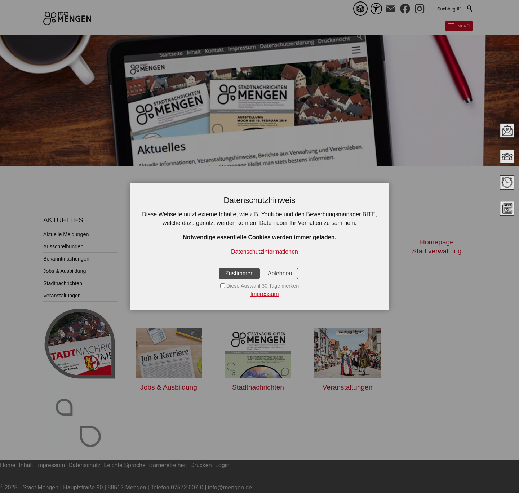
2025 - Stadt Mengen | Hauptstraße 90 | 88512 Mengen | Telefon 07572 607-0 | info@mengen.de (126, 487)
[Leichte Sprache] (362, 8)
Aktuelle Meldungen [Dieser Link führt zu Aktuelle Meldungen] (168, 297)
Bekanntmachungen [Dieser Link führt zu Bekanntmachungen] (347, 297)
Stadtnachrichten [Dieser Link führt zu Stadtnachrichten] (258, 387)
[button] (390, 8)
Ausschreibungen (63, 246)
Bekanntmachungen (66, 259)
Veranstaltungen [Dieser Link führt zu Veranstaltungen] (348, 387)
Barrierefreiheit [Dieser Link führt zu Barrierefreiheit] (168, 465)
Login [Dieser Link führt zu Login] (222, 465)
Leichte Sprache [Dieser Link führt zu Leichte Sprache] (125, 465)
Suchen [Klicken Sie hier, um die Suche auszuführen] (470, 8)
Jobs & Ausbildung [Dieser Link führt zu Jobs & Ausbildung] (168, 387)
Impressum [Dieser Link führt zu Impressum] (50, 465)
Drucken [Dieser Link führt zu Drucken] (201, 465)
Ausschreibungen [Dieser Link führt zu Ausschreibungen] (258, 297)
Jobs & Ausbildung (64, 271)
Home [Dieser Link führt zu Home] (7, 465)
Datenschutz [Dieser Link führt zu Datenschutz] (84, 465)
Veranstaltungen (62, 295)
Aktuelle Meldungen (66, 234)
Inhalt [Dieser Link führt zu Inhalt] (26, 465)
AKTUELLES (63, 220)
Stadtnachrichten (62, 283)
